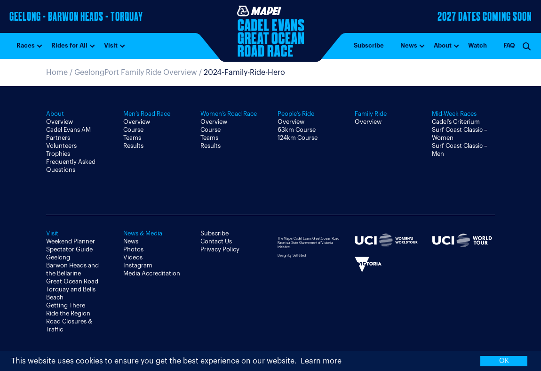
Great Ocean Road (72, 281)
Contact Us (216, 241)
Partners (58, 138)
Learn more (321, 361)
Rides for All (69, 45)
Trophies (58, 154)
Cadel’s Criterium (456, 122)
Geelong (58, 257)
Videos (133, 257)
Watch (477, 45)
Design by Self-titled (292, 255)
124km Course (298, 138)
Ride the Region (68, 313)
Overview (59, 122)
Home (57, 72)
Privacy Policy (219, 249)
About (443, 45)
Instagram (137, 265)
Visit (111, 45)
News (408, 45)
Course (133, 130)
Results (133, 146)
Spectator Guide (69, 249)
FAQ (509, 45)
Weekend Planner (70, 241)
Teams (132, 138)
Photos (133, 249)
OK (504, 360)
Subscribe (369, 45)
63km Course (297, 130)
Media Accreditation (151, 273)
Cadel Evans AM (68, 130)
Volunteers (61, 146)
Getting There (65, 305)
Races (25, 45)
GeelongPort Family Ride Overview (135, 72)
